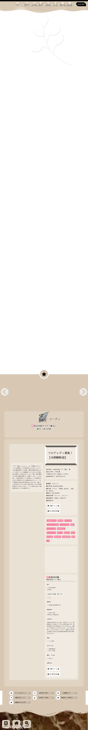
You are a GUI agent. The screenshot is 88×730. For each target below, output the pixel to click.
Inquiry (63, 4)
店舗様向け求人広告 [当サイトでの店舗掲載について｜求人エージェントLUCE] (17, 702)
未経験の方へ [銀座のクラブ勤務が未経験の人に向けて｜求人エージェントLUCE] (63, 693)
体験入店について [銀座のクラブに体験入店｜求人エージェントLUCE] (17, 698)
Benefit (27, 4)
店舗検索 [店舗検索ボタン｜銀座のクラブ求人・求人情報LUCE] (27, 723)
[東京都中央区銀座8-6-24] (60, 559)
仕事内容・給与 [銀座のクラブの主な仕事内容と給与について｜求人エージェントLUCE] (40, 693)
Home (17, 4)
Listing (69, 4)
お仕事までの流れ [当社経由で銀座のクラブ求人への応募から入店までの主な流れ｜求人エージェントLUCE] (41, 698)
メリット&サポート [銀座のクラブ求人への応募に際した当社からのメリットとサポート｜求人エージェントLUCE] (17, 693)
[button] (5, 392)
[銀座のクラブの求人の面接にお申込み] (81, 4)
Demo (48, 4)
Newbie (40, 4)
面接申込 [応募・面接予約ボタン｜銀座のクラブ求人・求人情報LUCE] (6, 723)
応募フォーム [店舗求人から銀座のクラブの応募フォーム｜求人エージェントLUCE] (53, 506)
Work (34, 4)
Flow (55, 4)
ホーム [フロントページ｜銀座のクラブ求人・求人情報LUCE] (16, 723)
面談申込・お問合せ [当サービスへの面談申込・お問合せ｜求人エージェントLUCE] (64, 698)
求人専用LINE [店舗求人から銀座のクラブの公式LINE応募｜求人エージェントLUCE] (53, 511)
